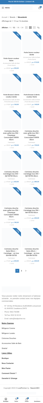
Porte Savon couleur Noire (11, 59)
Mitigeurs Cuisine (8, 328)
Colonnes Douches (9, 338)
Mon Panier (6, 368)
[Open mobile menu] (6, 7)
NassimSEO (34, 388)
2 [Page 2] (21, 271)
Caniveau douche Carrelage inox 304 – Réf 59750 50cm (11, 174)
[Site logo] (22, 8)
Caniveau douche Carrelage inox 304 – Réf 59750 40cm (32, 174)
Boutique (5, 358)
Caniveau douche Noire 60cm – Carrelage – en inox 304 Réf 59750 (11, 252)
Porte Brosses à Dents (11, 102)
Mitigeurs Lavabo (8, 333)
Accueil (4, 17)
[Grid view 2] (26, 27)
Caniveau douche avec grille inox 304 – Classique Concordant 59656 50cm (11, 212)
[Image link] (16, 289)
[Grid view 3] (30, 27)
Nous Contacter (8, 363)
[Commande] (38, 27)
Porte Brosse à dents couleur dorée (11, 96)
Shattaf (4, 348)
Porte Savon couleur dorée (31, 53)
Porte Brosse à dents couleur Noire (32, 96)
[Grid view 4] (34, 27)
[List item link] (21, 312)
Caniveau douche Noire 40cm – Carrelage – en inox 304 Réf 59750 (31, 252)
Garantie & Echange (9, 378)
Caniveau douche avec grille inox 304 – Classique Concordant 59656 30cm (32, 135)
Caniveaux (11, 142)
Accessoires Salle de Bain (11, 63)
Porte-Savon (12, 65)
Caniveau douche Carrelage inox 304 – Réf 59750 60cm (32, 210)
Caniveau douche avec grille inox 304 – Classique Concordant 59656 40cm (11, 135)
